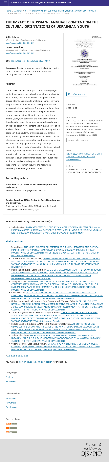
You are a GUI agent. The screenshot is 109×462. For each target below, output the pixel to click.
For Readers (11, 398)
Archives (18, 11)
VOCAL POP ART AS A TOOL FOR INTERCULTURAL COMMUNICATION (62, 335)
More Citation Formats (78, 140)
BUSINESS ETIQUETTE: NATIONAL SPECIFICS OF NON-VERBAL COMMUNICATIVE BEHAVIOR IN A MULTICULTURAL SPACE (57, 302)
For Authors (11, 402)
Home (8, 11)
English (9, 377)
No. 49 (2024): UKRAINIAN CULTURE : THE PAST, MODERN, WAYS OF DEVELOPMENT (60, 11)
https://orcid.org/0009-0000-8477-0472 (20, 53)
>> (27, 355)
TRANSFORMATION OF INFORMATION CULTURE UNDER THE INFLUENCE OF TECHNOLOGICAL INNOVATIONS (55, 260)
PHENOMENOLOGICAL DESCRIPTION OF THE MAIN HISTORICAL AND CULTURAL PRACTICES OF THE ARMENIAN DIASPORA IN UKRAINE (55, 248)
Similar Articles (14, 241)
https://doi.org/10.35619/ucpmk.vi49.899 (30, 61)
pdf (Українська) (77, 94)
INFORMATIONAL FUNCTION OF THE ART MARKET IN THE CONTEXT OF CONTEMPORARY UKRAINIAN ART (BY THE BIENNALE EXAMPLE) (52, 282)
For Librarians (11, 407)
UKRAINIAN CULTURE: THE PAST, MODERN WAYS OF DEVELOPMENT (40, 2)
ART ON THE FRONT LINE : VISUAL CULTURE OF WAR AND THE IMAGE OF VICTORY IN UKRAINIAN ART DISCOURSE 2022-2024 (55, 327)
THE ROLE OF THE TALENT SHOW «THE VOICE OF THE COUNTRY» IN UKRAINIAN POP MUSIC (54, 314)
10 (22, 355)
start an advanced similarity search (35, 361)
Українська (11, 381)
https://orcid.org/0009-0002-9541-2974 (20, 43)
